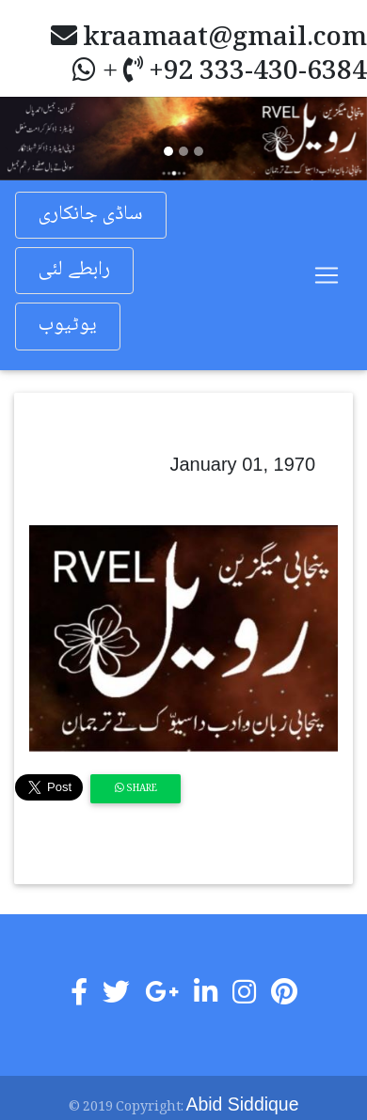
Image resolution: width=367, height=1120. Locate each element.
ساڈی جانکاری (91, 214)
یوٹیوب (68, 325)
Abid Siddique (242, 1104)
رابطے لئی (74, 270)
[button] (28, 138)
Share (136, 789)
